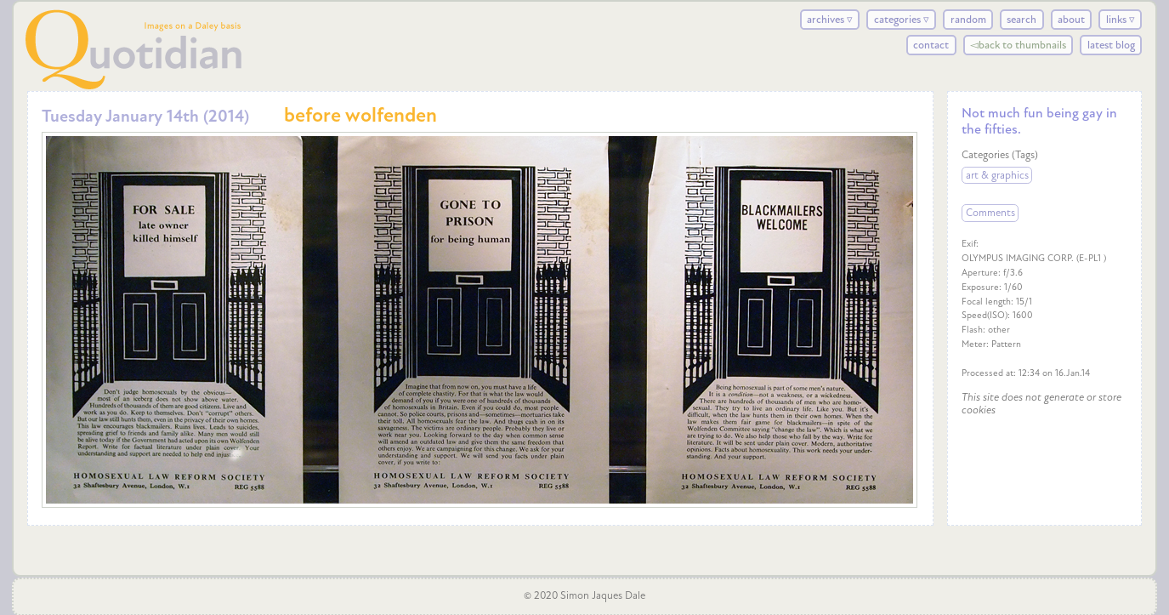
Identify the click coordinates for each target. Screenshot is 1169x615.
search (1021, 19)
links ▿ (1120, 19)
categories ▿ (901, 19)
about (1071, 19)
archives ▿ (830, 19)
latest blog (1111, 45)
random (968, 19)
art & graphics (997, 175)
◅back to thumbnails (1018, 45)
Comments (990, 213)
